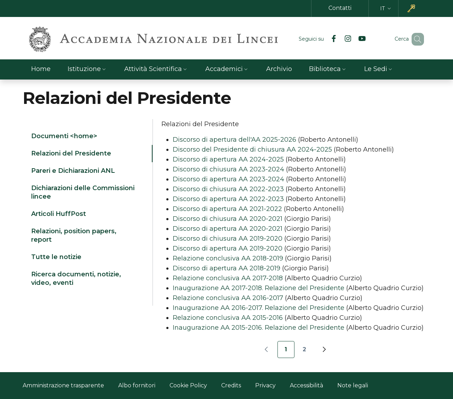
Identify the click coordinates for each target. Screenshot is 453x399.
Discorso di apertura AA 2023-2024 (228, 179)
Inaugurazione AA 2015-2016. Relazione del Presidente (258, 327)
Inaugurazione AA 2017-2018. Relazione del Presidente (258, 288)
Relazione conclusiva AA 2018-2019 (228, 258)
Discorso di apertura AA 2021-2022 (227, 209)
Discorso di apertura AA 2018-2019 (226, 268)
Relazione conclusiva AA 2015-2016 (228, 318)
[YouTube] (352, 39)
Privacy (265, 385)
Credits (231, 385)
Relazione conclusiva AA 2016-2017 (228, 298)
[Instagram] (338, 39)
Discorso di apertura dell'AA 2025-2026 (234, 139)
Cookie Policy (188, 385)
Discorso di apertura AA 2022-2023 (228, 199)
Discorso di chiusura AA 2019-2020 (227, 238)
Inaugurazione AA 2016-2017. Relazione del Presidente (258, 308)
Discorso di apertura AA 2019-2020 (227, 248)
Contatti (339, 8)
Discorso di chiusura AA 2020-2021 (227, 219)
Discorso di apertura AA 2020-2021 (227, 229)
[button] (386, 9)
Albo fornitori (136, 385)
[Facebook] (323, 39)
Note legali (352, 385)
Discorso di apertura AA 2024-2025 (228, 159)
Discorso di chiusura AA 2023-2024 (228, 169)
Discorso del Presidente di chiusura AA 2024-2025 (252, 149)
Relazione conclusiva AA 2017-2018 (228, 278)
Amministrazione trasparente (63, 385)
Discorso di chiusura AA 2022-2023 (228, 189)
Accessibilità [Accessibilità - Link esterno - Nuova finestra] (306, 385)
